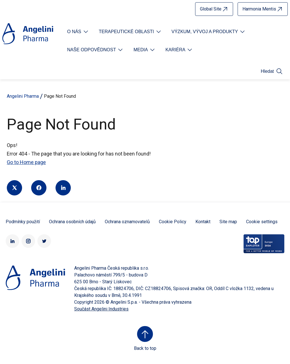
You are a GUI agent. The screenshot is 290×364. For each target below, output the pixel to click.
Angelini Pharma (23, 96)
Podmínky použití (23, 221)
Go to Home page (26, 162)
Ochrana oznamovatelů (127, 221)
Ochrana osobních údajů (72, 221)
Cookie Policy (172, 221)
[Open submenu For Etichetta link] (78, 32)
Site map (228, 221)
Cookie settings (262, 221)
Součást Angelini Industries (101, 309)
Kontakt (202, 221)
